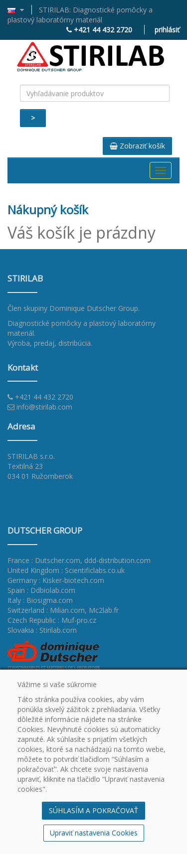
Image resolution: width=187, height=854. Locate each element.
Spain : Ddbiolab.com (41, 590)
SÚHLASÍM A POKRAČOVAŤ (93, 810)
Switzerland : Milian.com (46, 610)
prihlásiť (167, 29)
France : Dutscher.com (43, 560)
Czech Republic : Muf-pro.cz (51, 620)
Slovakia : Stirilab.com (42, 630)
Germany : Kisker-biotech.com (55, 580)
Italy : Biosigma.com (40, 600)
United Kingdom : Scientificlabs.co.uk (66, 570)
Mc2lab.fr (104, 610)
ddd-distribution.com (117, 560)
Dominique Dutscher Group (93, 308)
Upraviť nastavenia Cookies (94, 833)
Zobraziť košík (137, 145)
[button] (19, 9)
